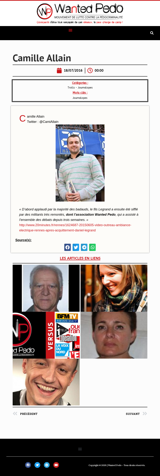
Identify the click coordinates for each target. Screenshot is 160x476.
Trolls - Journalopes (80, 87)
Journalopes (80, 98)
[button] (70, 30)
